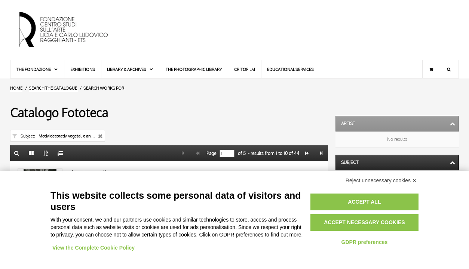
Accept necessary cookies (364, 222)
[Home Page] (70, 30)
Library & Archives (130, 69)
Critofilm (244, 69)
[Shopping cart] (431, 69)
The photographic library (194, 69)
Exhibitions (82, 69)
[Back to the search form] (17, 153)
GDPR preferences (364, 242)
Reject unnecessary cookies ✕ (381, 180)
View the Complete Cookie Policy (93, 248)
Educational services (290, 69)
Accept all (364, 202)
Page (210, 153)
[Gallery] (31, 153)
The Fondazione (37, 69)
